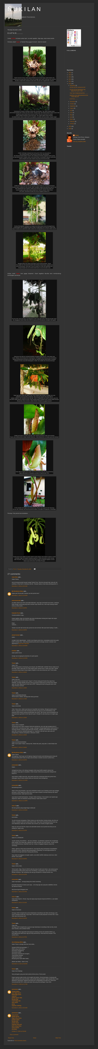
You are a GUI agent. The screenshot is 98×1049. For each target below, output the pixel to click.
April (71, 117)
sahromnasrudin (16, 600)
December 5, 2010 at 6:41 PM (19, 874)
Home (34, 1038)
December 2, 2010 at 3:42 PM (19, 608)
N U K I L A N (24, 9)
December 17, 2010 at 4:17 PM (19, 984)
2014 (70, 74)
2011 (70, 81)
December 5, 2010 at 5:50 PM (19, 858)
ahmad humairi (16, 635)
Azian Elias (15, 577)
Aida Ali (14, 805)
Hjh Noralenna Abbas (17, 591)
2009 (70, 126)
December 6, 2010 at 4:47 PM (19, 937)
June (71, 112)
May (71, 114)
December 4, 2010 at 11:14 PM (19, 780)
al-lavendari (15, 765)
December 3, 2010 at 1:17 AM (19, 698)
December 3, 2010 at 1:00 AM (19, 672)
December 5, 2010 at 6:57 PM (19, 891)
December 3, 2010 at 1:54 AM (19, 747)
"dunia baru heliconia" (23, 643)
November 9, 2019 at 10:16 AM (19, 1007)
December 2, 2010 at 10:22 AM (19, 586)
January (72, 123)
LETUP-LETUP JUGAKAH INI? (77, 87)
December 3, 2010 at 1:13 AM (19, 688)
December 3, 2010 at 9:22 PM (19, 760)
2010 (70, 83)
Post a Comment (14, 1034)
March (72, 119)
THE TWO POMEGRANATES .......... (79, 93)
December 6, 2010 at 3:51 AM (19, 902)
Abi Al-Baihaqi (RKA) (17, 942)
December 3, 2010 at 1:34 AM (19, 735)
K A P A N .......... (74, 99)
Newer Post (11, 1038)
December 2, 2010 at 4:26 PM (19, 630)
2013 (70, 77)
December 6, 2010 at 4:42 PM (19, 918)
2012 (70, 79)
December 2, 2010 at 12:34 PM (19, 595)
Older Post (58, 1038)
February (72, 121)
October (72, 103)
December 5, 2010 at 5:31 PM (19, 830)
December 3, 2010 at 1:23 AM (19, 717)
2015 (70, 72)
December (73, 85)
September (73, 106)
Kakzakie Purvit (16, 613)
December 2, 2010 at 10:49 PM (19, 645)
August (72, 108)
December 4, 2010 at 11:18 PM (19, 800)
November (73, 101)
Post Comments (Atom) (20, 1040)
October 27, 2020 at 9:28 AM (19, 1031)
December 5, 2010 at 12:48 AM (19, 810)
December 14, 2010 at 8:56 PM (19, 963)
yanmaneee (15, 989)
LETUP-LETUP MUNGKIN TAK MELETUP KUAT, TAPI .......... (78, 90)
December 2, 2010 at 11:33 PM (19, 658)
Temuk (13, 663)
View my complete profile (79, 141)
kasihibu (14, 650)
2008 (70, 128)
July (71, 110)
